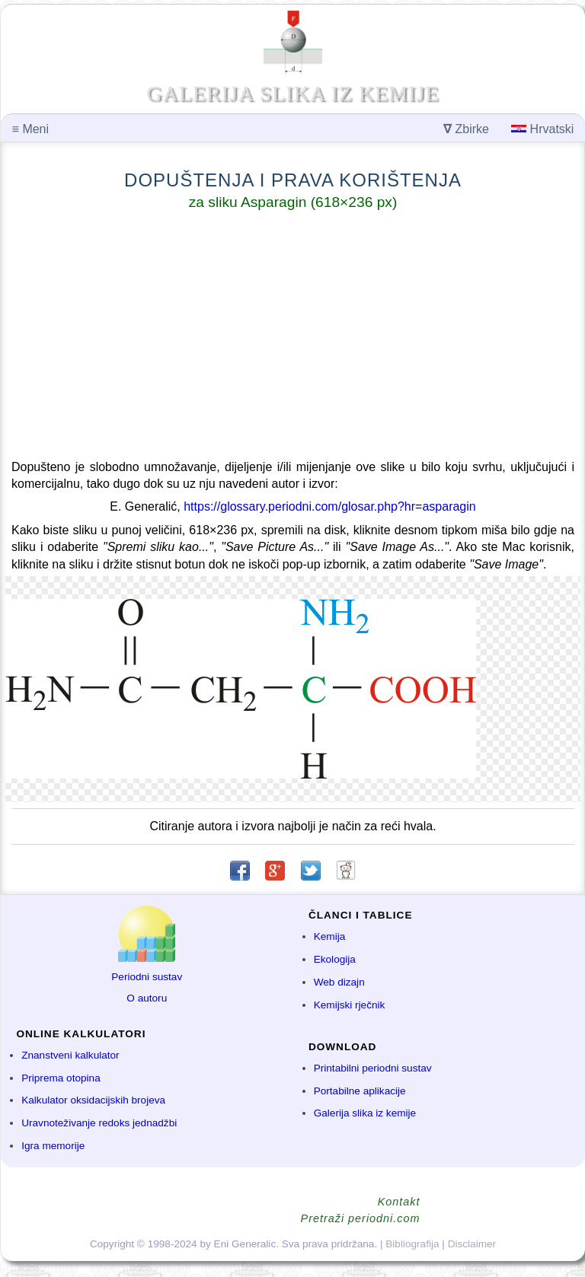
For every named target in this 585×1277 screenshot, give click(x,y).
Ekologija (335, 959)
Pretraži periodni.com (360, 1218)
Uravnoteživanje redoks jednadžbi (99, 1123)
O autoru (146, 998)
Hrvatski (542, 129)
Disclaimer (472, 1244)
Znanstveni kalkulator (70, 1055)
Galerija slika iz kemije (365, 1113)
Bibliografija (412, 1244)
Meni (30, 129)
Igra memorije (53, 1145)
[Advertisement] (292, 337)
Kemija (330, 936)
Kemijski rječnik (349, 1005)
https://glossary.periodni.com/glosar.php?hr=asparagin (329, 506)
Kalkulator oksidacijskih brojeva (93, 1100)
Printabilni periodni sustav (373, 1068)
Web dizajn (339, 982)
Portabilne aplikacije (360, 1091)
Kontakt (399, 1202)
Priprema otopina (61, 1078)
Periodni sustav (146, 976)
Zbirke (466, 129)
